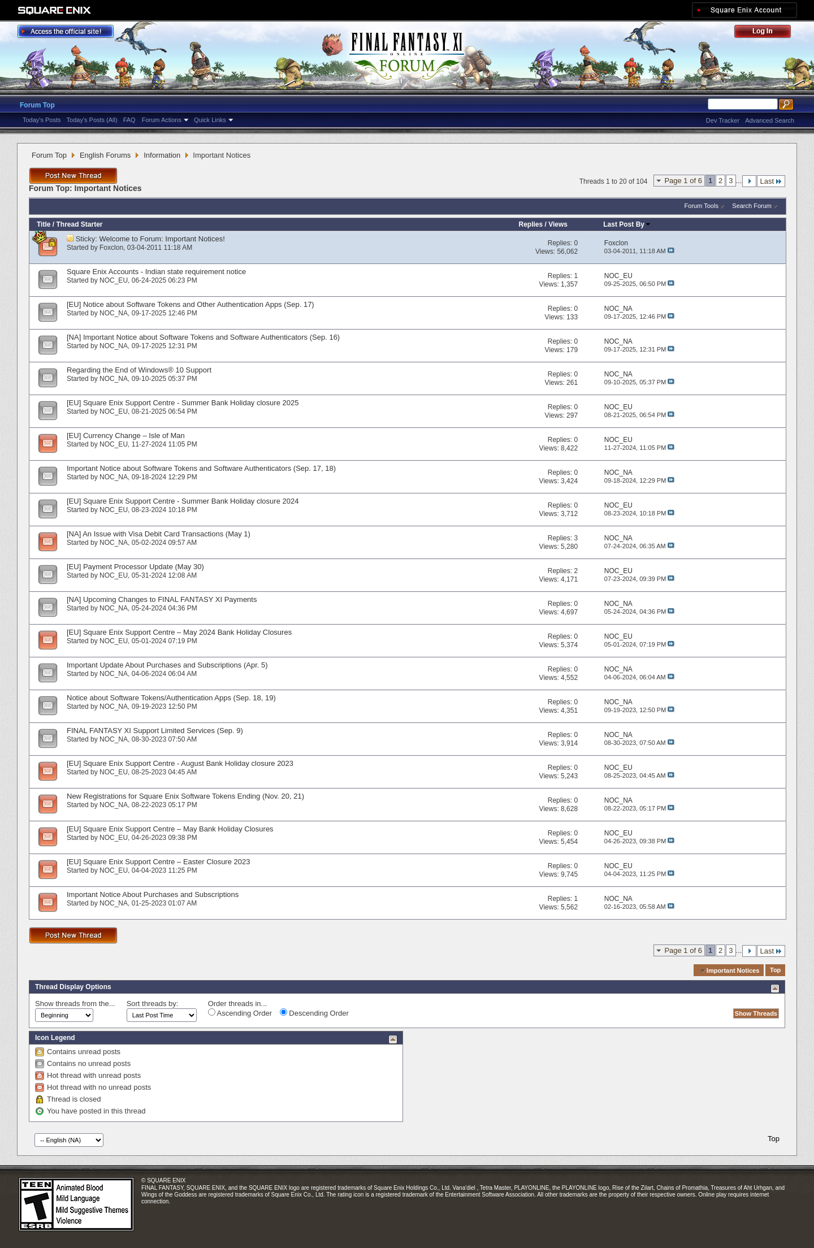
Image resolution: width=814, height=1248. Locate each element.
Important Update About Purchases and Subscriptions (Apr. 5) (167, 665)
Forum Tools (701, 205)
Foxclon (111, 248)
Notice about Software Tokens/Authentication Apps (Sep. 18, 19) (171, 698)
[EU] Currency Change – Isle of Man (126, 435)
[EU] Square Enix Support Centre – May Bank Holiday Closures (170, 829)
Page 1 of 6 (683, 180)
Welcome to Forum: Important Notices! (162, 239)
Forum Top (37, 105)
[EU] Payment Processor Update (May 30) (135, 566)
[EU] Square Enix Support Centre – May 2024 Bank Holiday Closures (179, 632)
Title (43, 224)
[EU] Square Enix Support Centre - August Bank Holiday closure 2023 (180, 763)
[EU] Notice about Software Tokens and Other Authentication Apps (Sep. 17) (190, 304)
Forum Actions (161, 119)
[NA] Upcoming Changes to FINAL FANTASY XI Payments (162, 599)
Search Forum (752, 205)
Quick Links (210, 119)
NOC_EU (113, 280)
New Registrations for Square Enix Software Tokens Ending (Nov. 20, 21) (185, 796)
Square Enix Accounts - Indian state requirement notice (156, 271)
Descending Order (314, 1012)
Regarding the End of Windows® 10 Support (139, 370)
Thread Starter (79, 224)
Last (771, 181)
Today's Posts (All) (92, 119)
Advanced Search (769, 120)
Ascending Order (240, 1012)
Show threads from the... (75, 1003)
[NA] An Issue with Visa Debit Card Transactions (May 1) (158, 534)
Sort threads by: (153, 1003)
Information (162, 155)
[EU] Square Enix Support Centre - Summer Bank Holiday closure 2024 (182, 501)
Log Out (768, 33)
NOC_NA (113, 313)
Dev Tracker (722, 120)
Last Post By (627, 224)
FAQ (129, 119)
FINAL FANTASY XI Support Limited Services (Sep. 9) (155, 730)
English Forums (105, 155)
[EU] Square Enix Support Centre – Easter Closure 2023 (158, 861)
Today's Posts (42, 119)
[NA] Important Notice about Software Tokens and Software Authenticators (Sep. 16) (203, 337)
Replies (530, 224)
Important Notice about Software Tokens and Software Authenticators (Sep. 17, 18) (201, 468)
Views (558, 224)
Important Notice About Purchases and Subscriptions (153, 894)
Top (775, 970)
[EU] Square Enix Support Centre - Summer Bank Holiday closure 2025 (182, 402)
